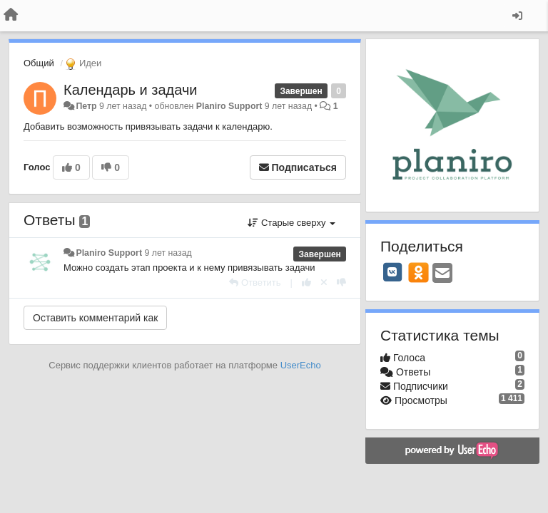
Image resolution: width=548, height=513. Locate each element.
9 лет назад (167, 253)
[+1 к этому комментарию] (306, 282)
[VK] (392, 272)
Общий (39, 63)
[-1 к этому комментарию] (341, 282)
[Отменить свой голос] (324, 282)
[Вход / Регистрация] (517, 16)
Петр (86, 106)
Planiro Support (229, 106)
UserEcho (300, 365)
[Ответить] (254, 282)
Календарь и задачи (130, 90)
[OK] (418, 272)
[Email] (442, 273)
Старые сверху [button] (291, 222)
